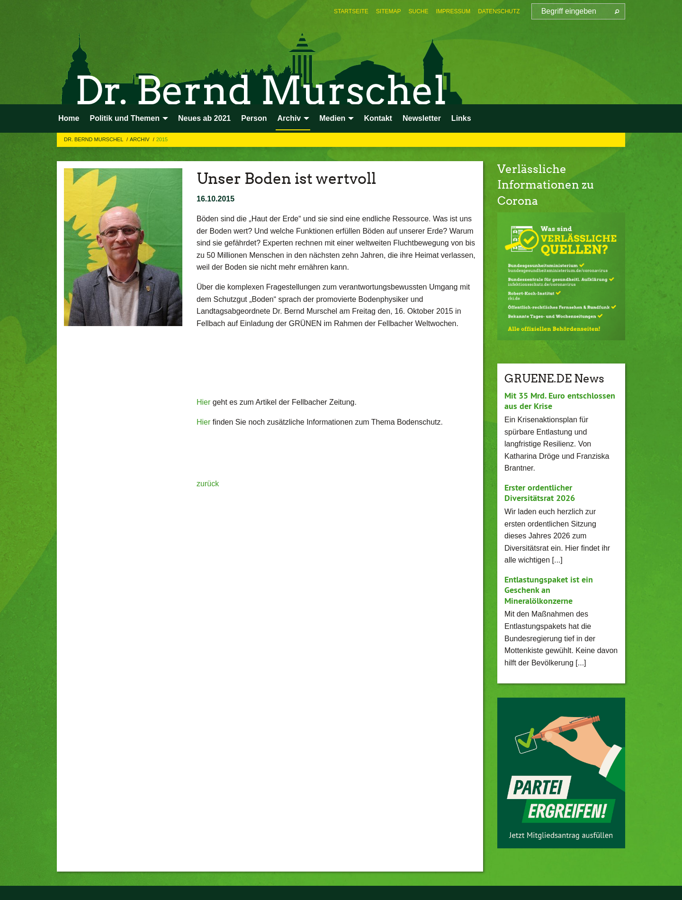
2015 (162, 139)
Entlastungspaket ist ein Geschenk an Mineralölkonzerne (548, 590)
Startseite (351, 11)
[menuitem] (351, 11)
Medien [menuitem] (332, 118)
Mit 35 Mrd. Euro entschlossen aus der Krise (559, 401)
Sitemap (388, 11)
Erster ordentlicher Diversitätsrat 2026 (539, 493)
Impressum (453, 11)
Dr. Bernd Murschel (94, 139)
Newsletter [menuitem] (422, 118)
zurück (208, 484)
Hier (205, 402)
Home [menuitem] (68, 118)
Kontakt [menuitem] (378, 118)
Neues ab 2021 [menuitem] (204, 118)
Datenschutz (499, 11)
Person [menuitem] (254, 118)
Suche (419, 11)
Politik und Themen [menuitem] (125, 118)
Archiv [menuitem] (289, 118)
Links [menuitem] (461, 118)
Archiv (140, 139)
